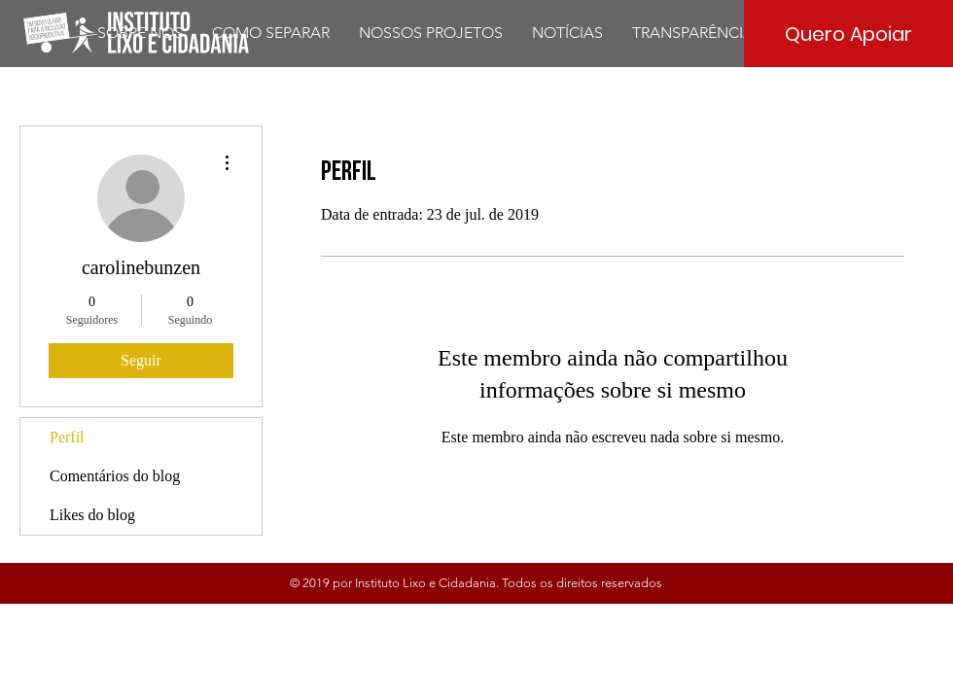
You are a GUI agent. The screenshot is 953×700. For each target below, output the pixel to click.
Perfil (67, 437)
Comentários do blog (115, 476)
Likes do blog (92, 515)
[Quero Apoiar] (848, 33)
